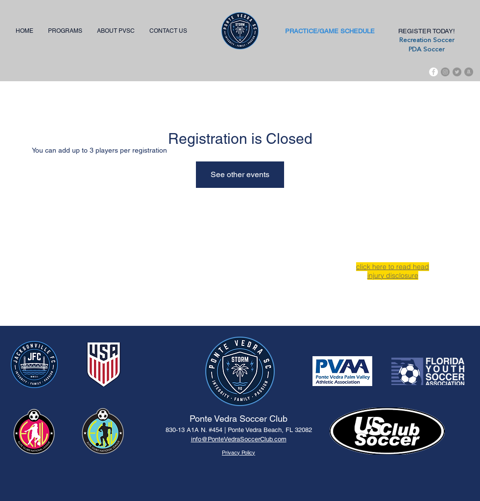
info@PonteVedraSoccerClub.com (239, 439)
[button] (65, 31)
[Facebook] (433, 72)
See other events (240, 174)
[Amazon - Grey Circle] (468, 72)
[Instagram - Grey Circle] (445, 72)
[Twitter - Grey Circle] (457, 72)
